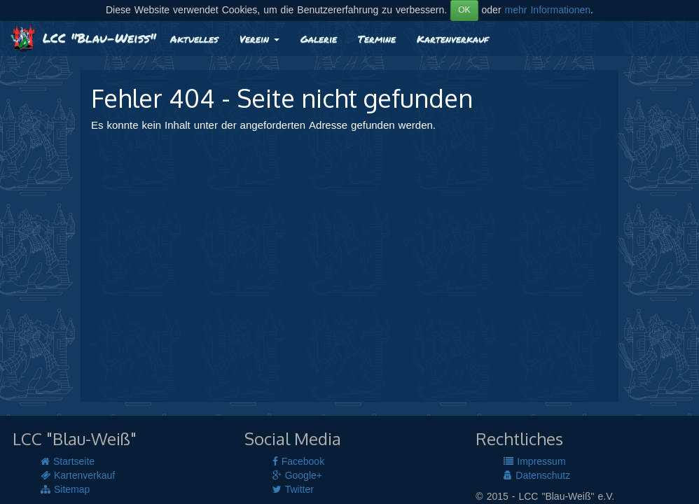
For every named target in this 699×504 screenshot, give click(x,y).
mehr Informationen (548, 10)
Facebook (298, 462)
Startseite (68, 462)
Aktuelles (194, 38)
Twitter (293, 490)
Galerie (318, 38)
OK (464, 10)
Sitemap (65, 490)
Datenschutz (537, 476)
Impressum (534, 462)
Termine (377, 38)
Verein (259, 38)
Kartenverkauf (452, 38)
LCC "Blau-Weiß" (83, 38)
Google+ (297, 476)
